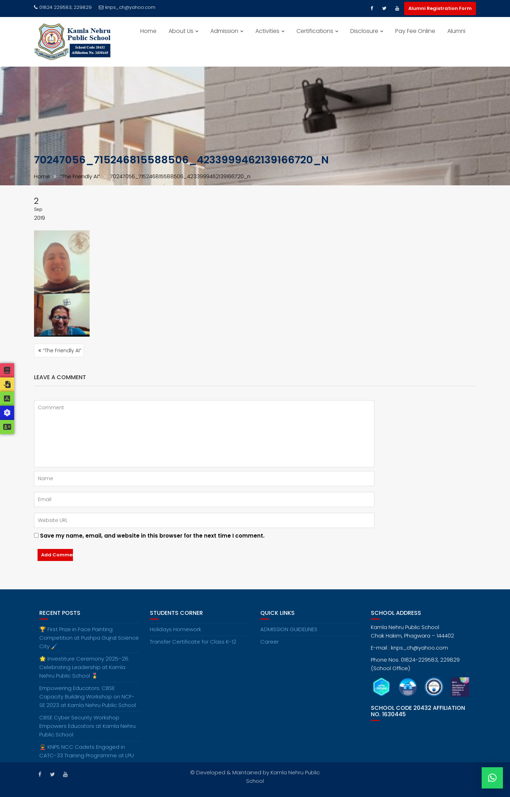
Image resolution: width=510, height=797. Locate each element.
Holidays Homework (175, 635)
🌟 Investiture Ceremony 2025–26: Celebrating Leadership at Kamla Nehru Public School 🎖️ (84, 673)
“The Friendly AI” (62, 350)
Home (148, 31)
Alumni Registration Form (440, 8)
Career (269, 647)
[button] (492, 777)
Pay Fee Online (415, 31)
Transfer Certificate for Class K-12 (193, 647)
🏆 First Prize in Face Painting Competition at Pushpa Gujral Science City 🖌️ (89, 644)
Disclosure (364, 31)
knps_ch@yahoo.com (127, 7)
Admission (224, 31)
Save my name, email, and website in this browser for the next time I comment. (152, 535)
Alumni (456, 31)
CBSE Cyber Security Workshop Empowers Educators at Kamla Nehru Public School (87, 732)
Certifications (314, 31)
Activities (267, 31)
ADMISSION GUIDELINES (288, 635)
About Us (181, 31)
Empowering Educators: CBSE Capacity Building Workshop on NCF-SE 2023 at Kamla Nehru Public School (87, 702)
